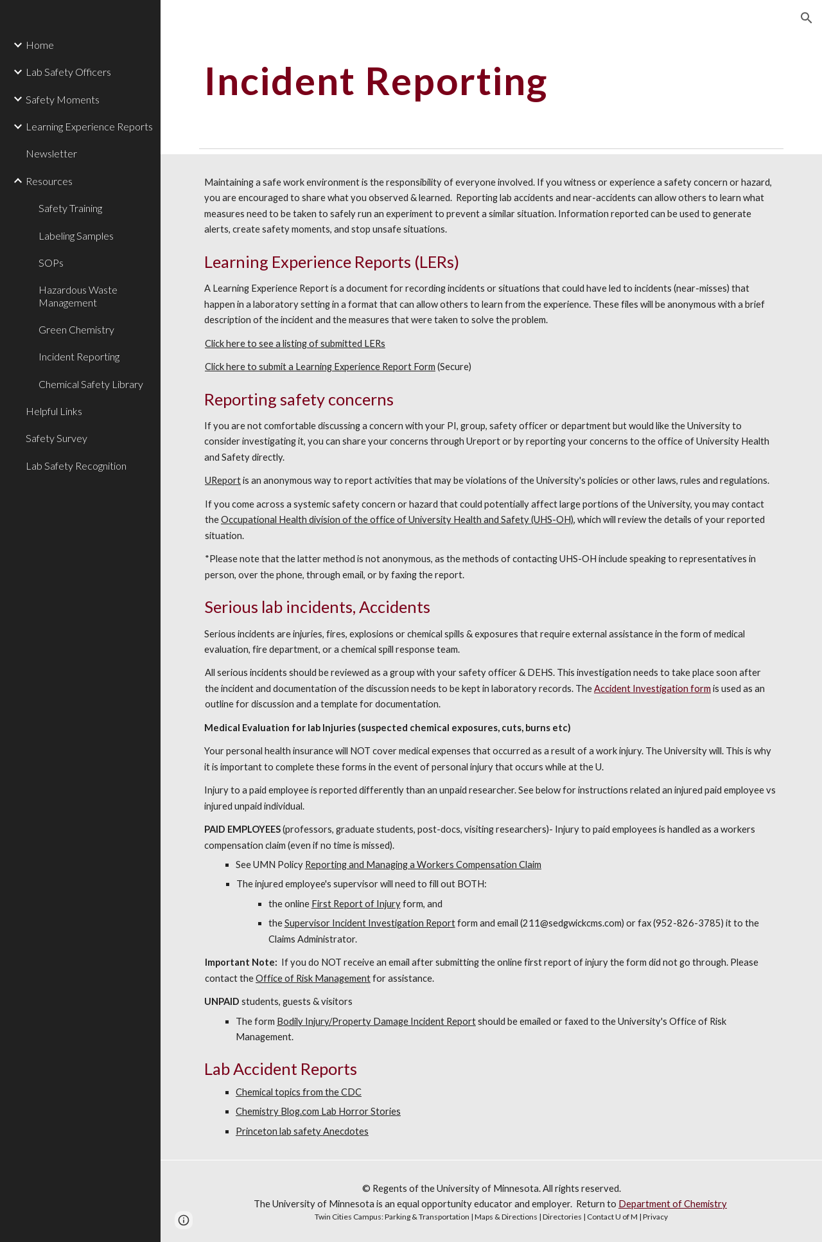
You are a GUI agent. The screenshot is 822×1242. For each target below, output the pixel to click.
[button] (806, 18)
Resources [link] (49, 181)
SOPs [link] (51, 262)
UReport (223, 480)
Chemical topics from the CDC (299, 1092)
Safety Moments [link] (63, 99)
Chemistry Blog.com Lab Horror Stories (318, 1111)
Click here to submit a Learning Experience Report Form (320, 366)
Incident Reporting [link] (79, 356)
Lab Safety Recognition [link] (76, 465)
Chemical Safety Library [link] (91, 384)
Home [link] (40, 45)
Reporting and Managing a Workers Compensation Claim (423, 864)
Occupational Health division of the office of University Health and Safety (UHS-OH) (397, 519)
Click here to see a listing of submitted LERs (295, 343)
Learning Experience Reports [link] (89, 126)
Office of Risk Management (313, 978)
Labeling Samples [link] (76, 235)
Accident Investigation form (652, 688)
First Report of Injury (356, 903)
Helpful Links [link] (54, 411)
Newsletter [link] (51, 153)
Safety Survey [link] (56, 438)
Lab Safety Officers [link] (68, 72)
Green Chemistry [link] (76, 329)
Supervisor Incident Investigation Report (369, 923)
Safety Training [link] (70, 208)
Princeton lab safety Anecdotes (302, 1131)
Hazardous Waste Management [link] (78, 295)
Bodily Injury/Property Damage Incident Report (376, 1021)
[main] (466, 80)
